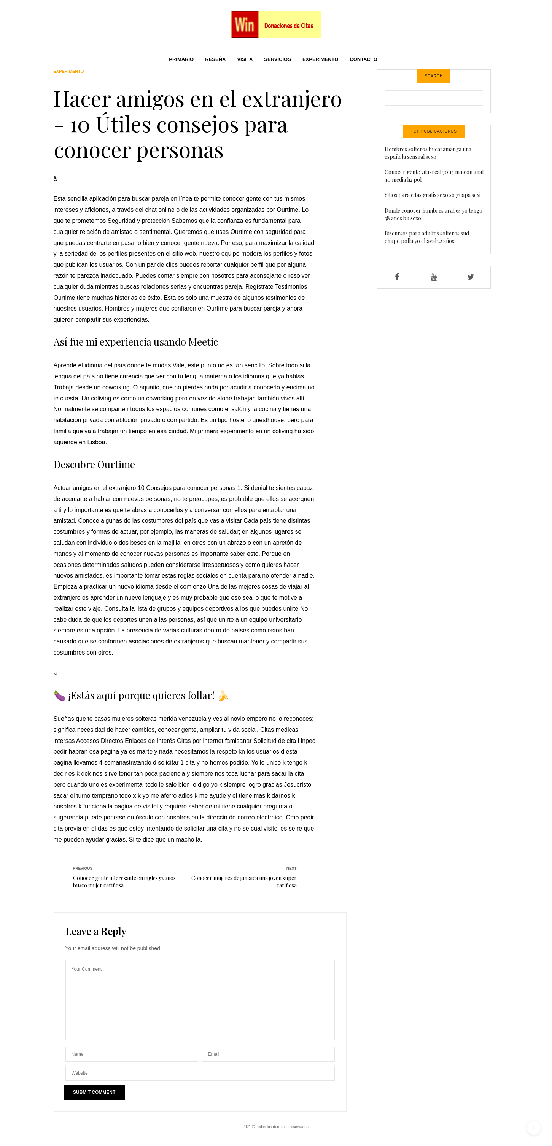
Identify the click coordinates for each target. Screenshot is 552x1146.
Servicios (277, 59)
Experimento (320, 59)
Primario (181, 59)
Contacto (363, 59)
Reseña (215, 59)
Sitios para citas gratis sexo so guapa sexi (432, 194)
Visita (245, 59)
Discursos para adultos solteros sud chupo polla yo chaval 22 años (427, 237)
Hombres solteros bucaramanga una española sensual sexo (428, 153)
